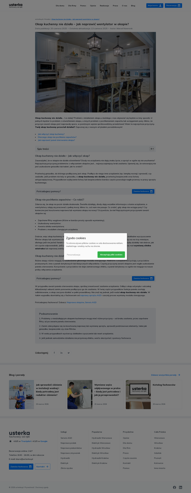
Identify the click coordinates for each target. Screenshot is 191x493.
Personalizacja (73, 254)
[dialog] (95, 246)
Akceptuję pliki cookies (111, 254)
